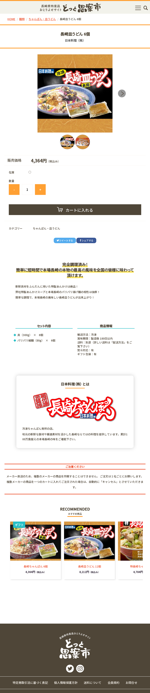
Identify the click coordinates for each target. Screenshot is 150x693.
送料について (92, 682)
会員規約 (113, 682)
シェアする (86, 240)
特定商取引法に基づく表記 (30, 682)
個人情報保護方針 (66, 682)
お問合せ (131, 682)
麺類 (22, 19)
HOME (11, 19)
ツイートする (65, 240)
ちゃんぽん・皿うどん (42, 19)
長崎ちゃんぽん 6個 (36, 566)
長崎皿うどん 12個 (89, 566)
